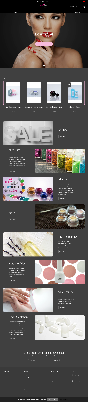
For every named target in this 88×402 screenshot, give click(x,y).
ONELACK (32, 11)
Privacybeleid (26, 391)
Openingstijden (27, 377)
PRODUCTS (44, 44)
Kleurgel (21, 11)
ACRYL (38, 11)
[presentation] (3, 93)
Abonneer (56, 360)
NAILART (54, 11)
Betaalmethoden (27, 379)
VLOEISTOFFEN (46, 11)
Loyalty (84, 11)
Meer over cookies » (64, 399)
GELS (27, 11)
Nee (55, 399)
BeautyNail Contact (28, 375)
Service (72, 6)
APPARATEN (61, 11)
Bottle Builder (15, 11)
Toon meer (62, 136)
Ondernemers (27, 383)
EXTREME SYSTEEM (77, 11)
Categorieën (54, 371)
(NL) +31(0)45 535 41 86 (79, 375)
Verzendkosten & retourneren (30, 381)
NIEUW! (4, 11)
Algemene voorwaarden (29, 389)
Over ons (26, 387)
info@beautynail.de (78, 381)
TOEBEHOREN (69, 11)
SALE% (9, 11)
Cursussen (26, 385)
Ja (49, 399)
